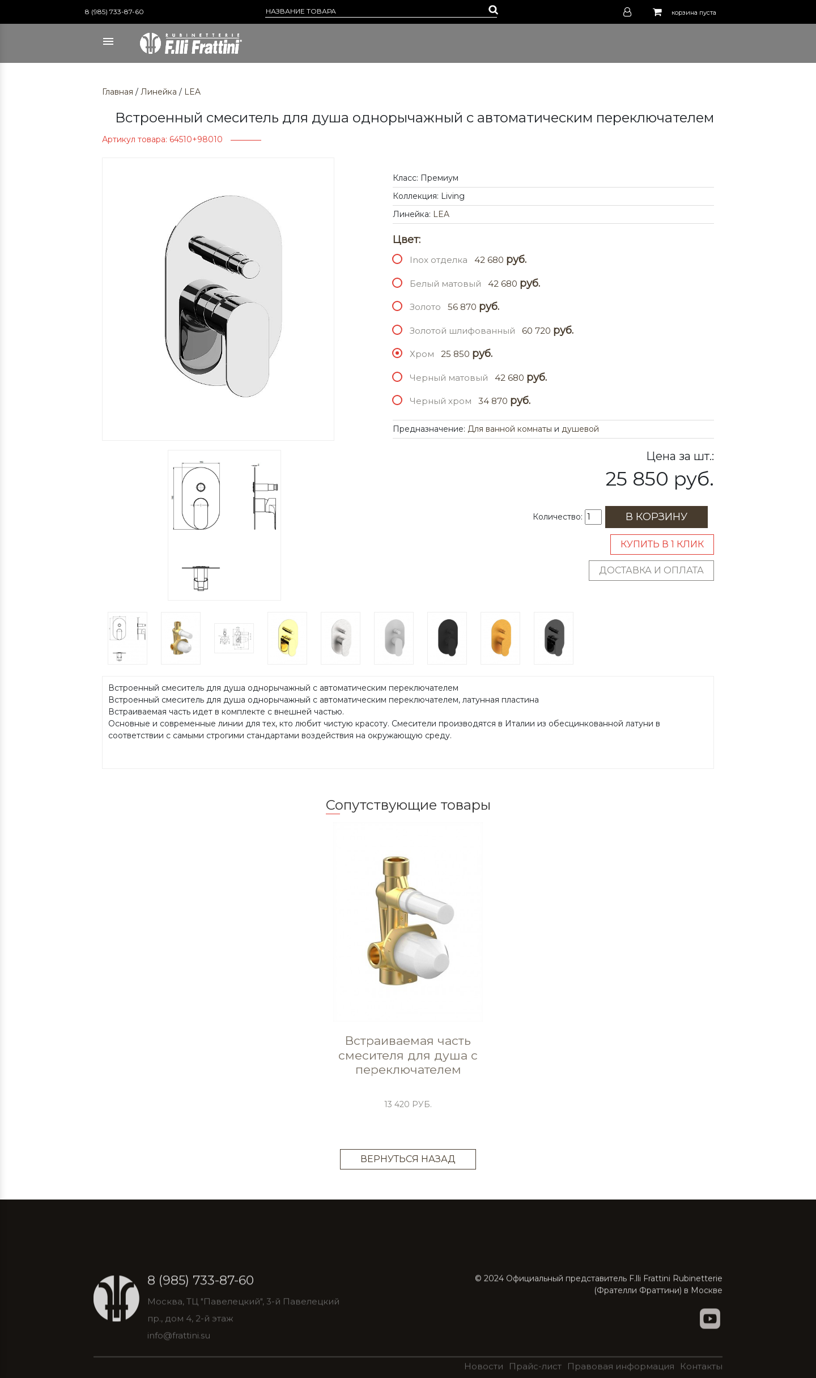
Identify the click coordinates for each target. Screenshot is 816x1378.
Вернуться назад (408, 1159)
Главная (117, 92)
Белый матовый (445, 283)
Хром (422, 353)
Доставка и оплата (651, 570)
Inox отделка (439, 259)
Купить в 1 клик (662, 544)
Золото (425, 306)
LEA (192, 92)
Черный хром (440, 400)
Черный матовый (449, 377)
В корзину (656, 517)
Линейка (159, 92)
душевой (580, 429)
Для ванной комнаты (510, 429)
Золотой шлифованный (462, 330)
